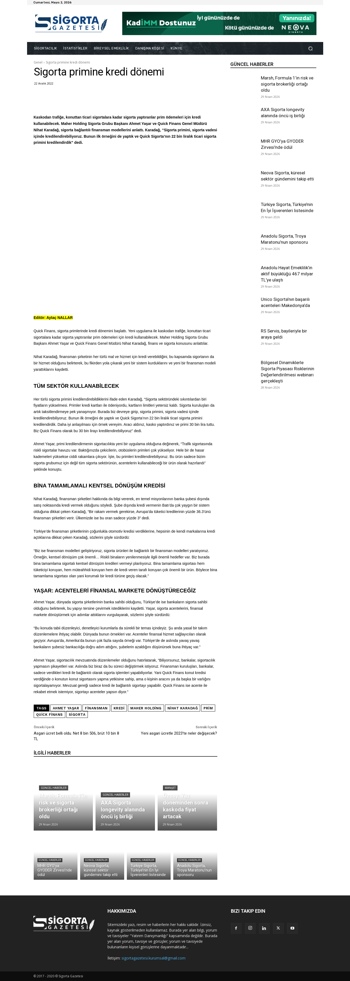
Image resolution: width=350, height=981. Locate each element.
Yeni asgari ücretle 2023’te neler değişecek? (179, 733)
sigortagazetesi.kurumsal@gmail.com (153, 958)
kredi (119, 708)
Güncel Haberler (53, 787)
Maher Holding (146, 708)
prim (208, 708)
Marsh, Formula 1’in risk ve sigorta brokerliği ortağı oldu (287, 84)
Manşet (170, 787)
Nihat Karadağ (182, 708)
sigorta (77, 715)
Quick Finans (49, 715)
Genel (38, 62)
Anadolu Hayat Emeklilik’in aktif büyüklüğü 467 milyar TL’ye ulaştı (287, 274)
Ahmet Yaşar (66, 708)
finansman (96, 708)
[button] (310, 48)
